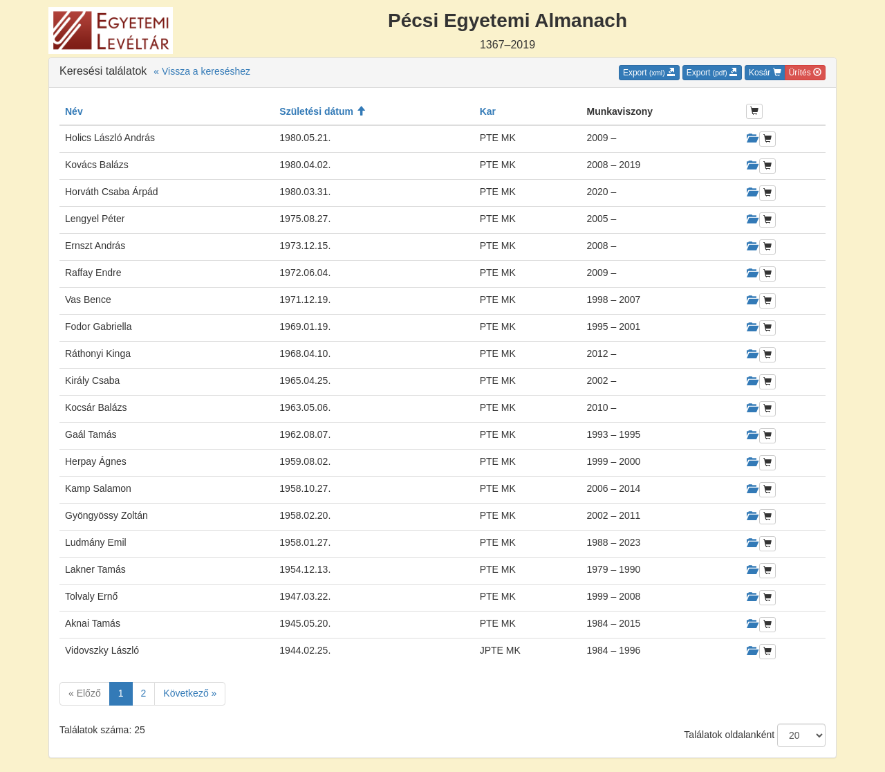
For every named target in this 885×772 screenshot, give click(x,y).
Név (74, 111)
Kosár (765, 72)
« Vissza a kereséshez (201, 71)
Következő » (189, 693)
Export (649, 72)
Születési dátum (322, 111)
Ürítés (805, 72)
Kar (488, 111)
